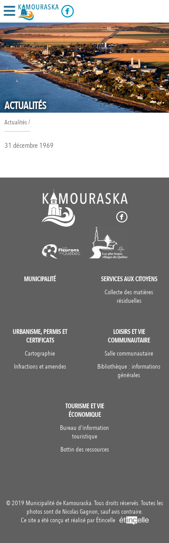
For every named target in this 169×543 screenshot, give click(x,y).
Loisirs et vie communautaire (129, 336)
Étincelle (122, 520)
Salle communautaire (129, 353)
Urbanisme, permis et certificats (40, 336)
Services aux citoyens (129, 279)
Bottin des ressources (84, 449)
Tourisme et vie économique (84, 410)
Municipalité (40, 279)
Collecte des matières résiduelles (129, 296)
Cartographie (40, 353)
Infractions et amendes (40, 366)
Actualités (16, 122)
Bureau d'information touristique (84, 432)
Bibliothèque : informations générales (128, 370)
